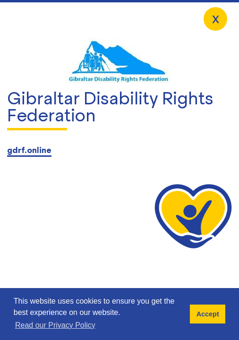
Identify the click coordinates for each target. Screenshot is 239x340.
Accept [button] (207, 314)
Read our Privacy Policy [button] (55, 325)
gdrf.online (29, 150)
